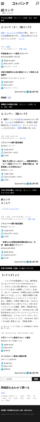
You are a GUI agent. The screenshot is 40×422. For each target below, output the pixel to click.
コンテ (22, 39)
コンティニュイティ (11, 209)
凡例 (25, 49)
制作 (21, 33)
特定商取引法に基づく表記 (15, 410)
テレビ (7, 122)
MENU (2, 3)
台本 (14, 125)
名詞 (9, 98)
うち (19, 125)
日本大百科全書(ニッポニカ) (11, 190)
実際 (19, 128)
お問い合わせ (28, 410)
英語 (20, 119)
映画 (3, 33)
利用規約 (3, 410)
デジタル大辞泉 (6, 18)
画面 (4, 36)
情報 (20, 49)
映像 (23, 36)
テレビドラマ (11, 33)
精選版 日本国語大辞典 (9, 104)
